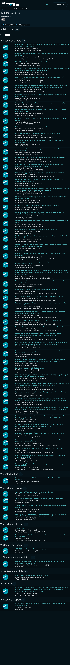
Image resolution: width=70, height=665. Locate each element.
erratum (9, 584)
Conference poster (15, 545)
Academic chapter (15, 524)
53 (24, 41)
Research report (14, 600)
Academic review (15, 488)
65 (17, 29)
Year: (5, 35)
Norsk (48, 4)
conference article (15, 571)
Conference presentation (19, 557)
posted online (13, 474)
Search (59, 4)
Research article (14, 41)
